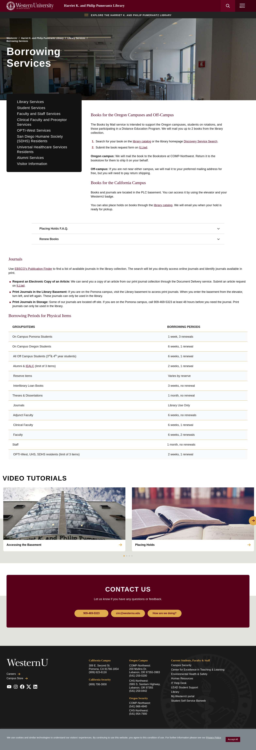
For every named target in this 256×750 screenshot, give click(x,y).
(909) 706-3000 (98, 684)
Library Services (76, 38)
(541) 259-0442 (138, 691)
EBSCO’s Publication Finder (33, 268)
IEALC (30, 366)
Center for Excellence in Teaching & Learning (197, 669)
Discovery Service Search (200, 141)
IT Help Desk (178, 683)
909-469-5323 (91, 613)
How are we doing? (164, 613)
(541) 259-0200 (138, 675)
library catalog (142, 141)
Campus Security (181, 665)
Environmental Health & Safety (189, 674)
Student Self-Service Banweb (188, 700)
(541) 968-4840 (138, 706)
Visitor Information (32, 164)
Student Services (31, 108)
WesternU (12, 38)
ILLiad (143, 147)
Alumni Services (30, 158)
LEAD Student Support (184, 687)
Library (175, 691)
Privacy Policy (213, 737)
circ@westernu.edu (128, 613)
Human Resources (182, 678)
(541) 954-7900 (138, 713)
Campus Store (17, 678)
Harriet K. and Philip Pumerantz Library (94, 5)
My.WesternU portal (182, 696)
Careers (13, 673)
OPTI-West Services (34, 130)
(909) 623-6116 (98, 672)
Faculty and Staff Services (39, 114)
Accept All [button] (233, 739)
